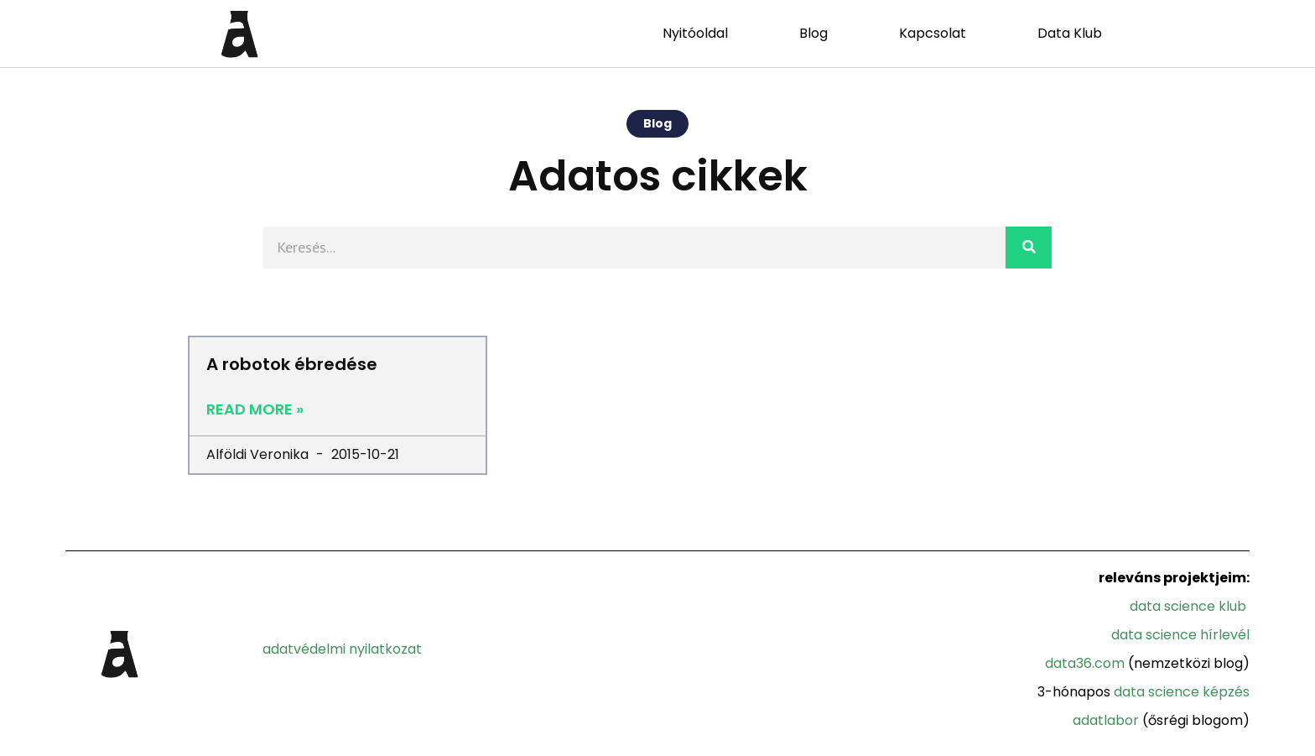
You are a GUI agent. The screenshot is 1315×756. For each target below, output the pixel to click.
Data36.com (1085, 663)
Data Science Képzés (1182, 691)
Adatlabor (1106, 720)
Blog (813, 33)
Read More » (255, 409)
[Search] (1029, 248)
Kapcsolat (932, 33)
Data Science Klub (1188, 606)
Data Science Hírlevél (1180, 634)
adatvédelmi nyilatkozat (342, 649)
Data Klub (1069, 33)
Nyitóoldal (695, 33)
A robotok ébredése (291, 364)
